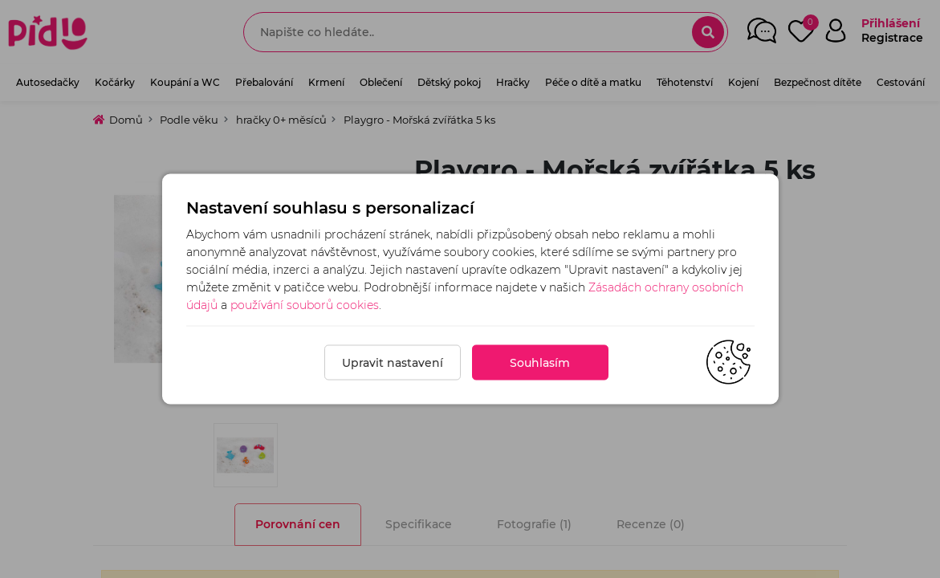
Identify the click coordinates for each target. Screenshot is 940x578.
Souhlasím (540, 363)
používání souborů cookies (304, 305)
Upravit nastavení (392, 363)
